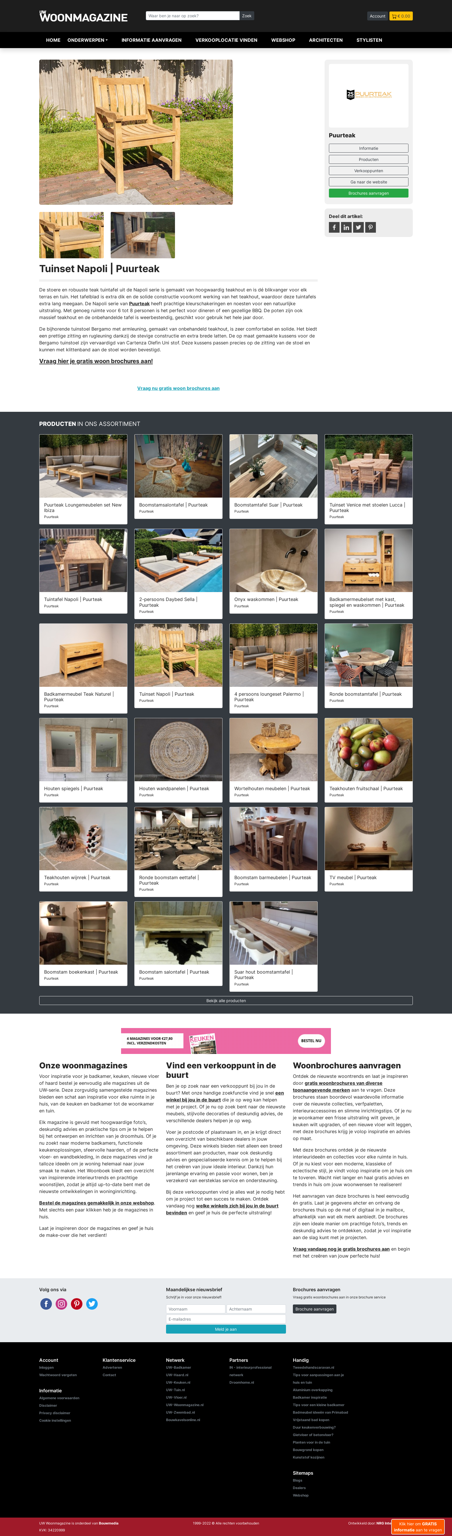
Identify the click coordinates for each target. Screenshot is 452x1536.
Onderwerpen (85, 40)
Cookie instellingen (55, 1420)
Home (53, 40)
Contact (109, 1375)
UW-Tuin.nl (175, 1390)
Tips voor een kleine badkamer (318, 1405)
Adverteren (112, 1367)
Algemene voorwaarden (59, 1398)
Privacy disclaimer (54, 1413)
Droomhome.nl (241, 1382)
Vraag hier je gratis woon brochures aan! (96, 361)
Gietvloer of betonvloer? (313, 1435)
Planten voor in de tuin (311, 1442)
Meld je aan (226, 1329)
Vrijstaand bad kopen (311, 1420)
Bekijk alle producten (226, 1000)
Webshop (283, 40)
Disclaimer (48, 1405)
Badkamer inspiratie (310, 1397)
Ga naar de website (369, 181)
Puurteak (139, 303)
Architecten (326, 40)
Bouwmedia (108, 1523)
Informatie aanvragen (152, 40)
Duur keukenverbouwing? (314, 1427)
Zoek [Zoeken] (247, 15)
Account (377, 16)
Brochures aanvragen (369, 193)
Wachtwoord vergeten (58, 1375)
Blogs (297, 1480)
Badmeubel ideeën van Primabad (320, 1412)
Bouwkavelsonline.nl (183, 1420)
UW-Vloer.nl (176, 1397)
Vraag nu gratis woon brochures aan (178, 388)
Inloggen (46, 1367)
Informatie (368, 148)
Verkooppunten (368, 170)
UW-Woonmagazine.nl (185, 1405)
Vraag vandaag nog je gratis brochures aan (341, 1249)
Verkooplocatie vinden (226, 40)
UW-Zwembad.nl (180, 1412)
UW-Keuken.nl (178, 1382)
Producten (368, 159)
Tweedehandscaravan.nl (313, 1367)
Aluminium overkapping (313, 1390)
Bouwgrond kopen (308, 1450)
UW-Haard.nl (177, 1375)
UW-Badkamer (178, 1367)
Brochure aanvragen (314, 1308)
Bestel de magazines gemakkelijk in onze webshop (96, 1203)
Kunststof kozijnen (308, 1457)
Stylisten (369, 40)
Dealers (299, 1488)
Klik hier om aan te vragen (418, 1526)
